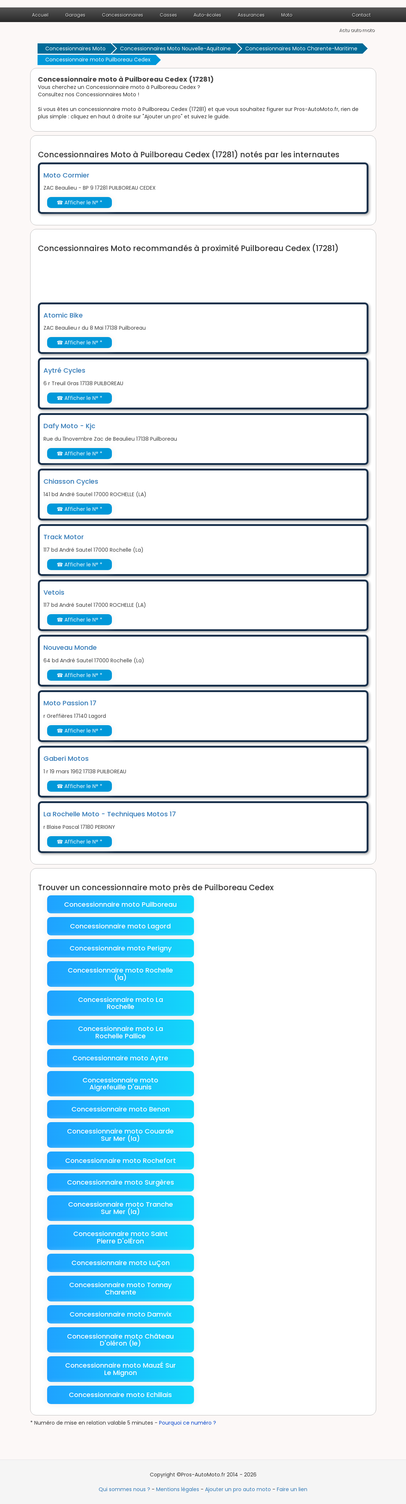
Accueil (40, 15)
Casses (168, 15)
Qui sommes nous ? (124, 1489)
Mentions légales (177, 1489)
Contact (361, 15)
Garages (75, 15)
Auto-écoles (207, 15)
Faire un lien (292, 1489)
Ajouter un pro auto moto (238, 1489)
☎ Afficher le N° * (79, 202)
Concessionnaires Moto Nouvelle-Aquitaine (175, 48)
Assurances (251, 15)
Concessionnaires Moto (75, 48)
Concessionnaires (122, 15)
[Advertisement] (172, 273)
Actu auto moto (356, 30)
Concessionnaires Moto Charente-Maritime (301, 48)
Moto (286, 15)
